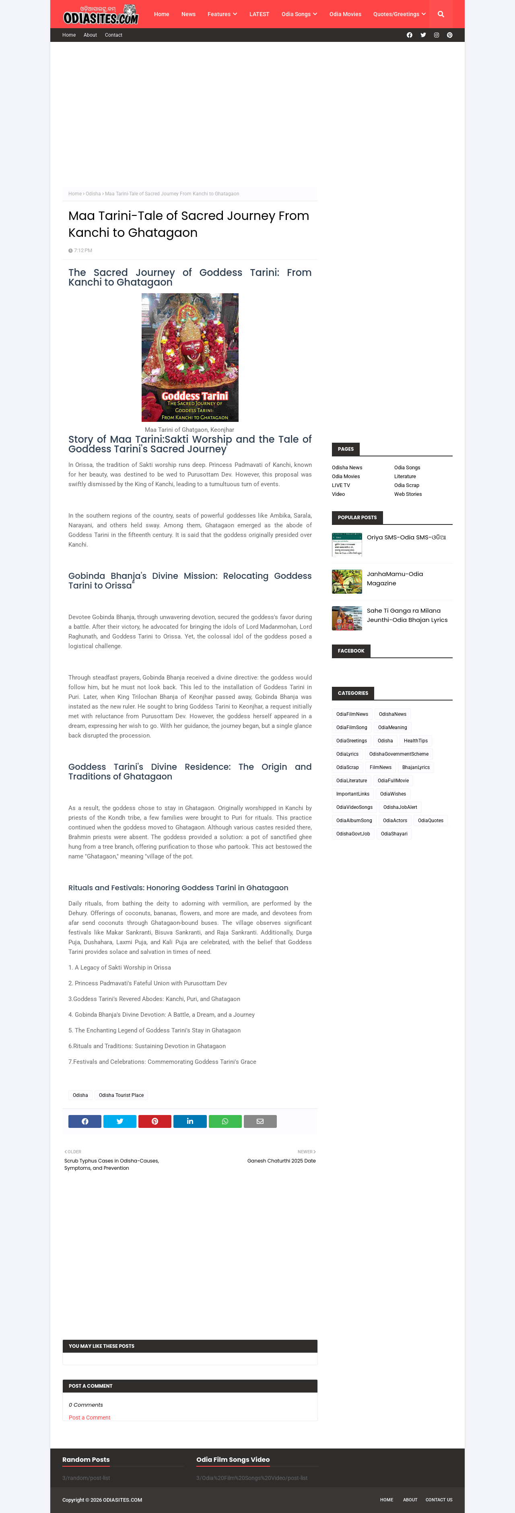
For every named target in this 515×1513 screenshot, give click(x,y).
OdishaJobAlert (400, 807)
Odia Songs (407, 467)
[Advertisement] (257, 114)
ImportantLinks (352, 794)
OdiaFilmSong (351, 727)
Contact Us (439, 1500)
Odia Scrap (406, 485)
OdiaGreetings (351, 741)
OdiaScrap (347, 767)
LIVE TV (341, 485)
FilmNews (380, 767)
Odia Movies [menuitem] (345, 14)
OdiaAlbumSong (354, 820)
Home (69, 35)
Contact (113, 35)
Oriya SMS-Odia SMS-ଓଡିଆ (406, 537)
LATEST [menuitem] (259, 14)
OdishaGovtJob (353, 834)
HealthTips (416, 741)
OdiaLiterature (351, 780)
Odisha (93, 194)
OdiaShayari (394, 834)
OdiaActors (395, 820)
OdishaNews (392, 714)
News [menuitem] (188, 14)
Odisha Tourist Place (121, 1095)
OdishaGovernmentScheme (398, 754)
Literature (405, 476)
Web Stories (408, 494)
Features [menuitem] (219, 14)
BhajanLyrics (416, 767)
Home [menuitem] (161, 14)
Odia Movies (346, 476)
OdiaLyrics (347, 754)
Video (338, 494)
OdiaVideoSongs (354, 807)
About (90, 35)
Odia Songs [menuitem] (296, 14)
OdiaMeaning (392, 727)
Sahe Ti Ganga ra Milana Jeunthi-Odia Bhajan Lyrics (407, 615)
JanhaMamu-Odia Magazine (395, 578)
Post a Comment (90, 1417)
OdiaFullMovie (393, 780)
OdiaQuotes (430, 820)
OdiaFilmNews (352, 714)
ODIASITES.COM (122, 1500)
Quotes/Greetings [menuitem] (396, 14)
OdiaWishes (393, 794)
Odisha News (347, 467)
